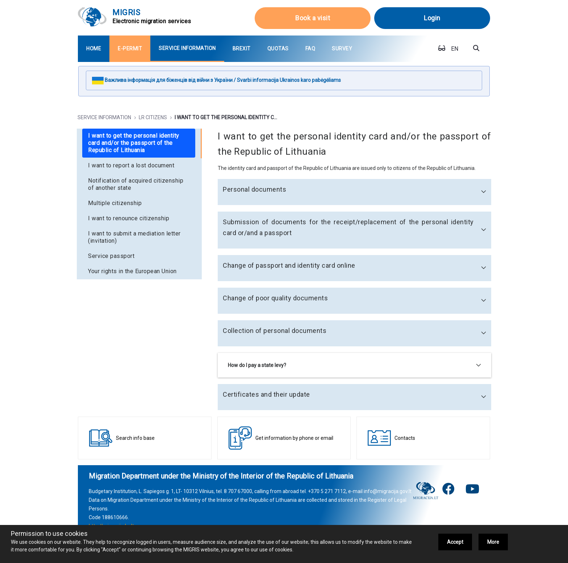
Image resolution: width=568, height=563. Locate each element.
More (493, 542)
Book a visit (312, 18)
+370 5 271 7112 (327, 491)
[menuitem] (93, 49)
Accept (455, 542)
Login (432, 18)
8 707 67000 (238, 491)
